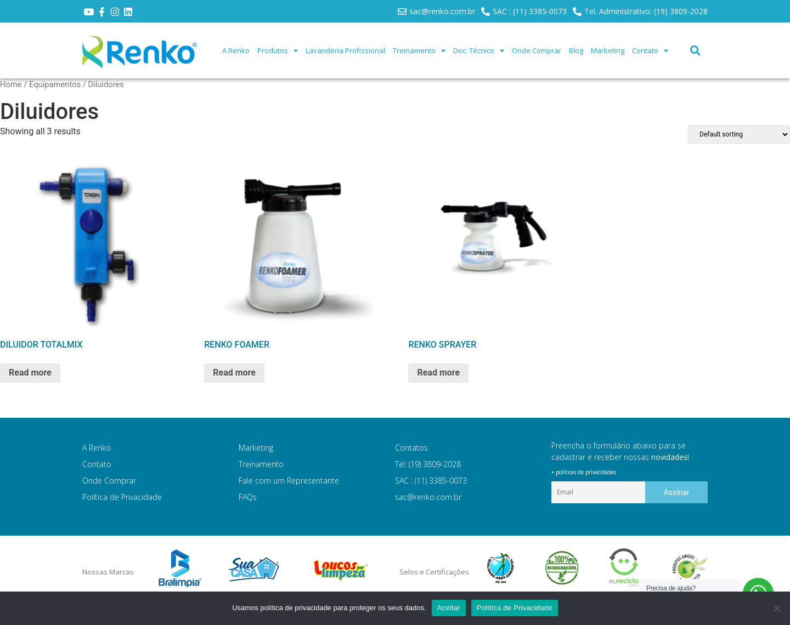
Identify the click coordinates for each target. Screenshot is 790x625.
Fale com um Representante (289, 480)
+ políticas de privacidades (583, 472)
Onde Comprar (536, 50)
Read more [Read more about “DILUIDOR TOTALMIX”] (30, 372)
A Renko (236, 50)
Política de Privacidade (122, 497)
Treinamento (419, 51)
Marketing (607, 50)
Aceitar (448, 608)
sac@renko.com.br (428, 497)
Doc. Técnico (478, 51)
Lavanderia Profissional (345, 50)
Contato (650, 51)
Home (11, 84)
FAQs (248, 497)
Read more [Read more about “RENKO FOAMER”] (234, 372)
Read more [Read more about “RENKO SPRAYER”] (438, 372)
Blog (576, 50)
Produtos (277, 51)
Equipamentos (55, 84)
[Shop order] (739, 134)
